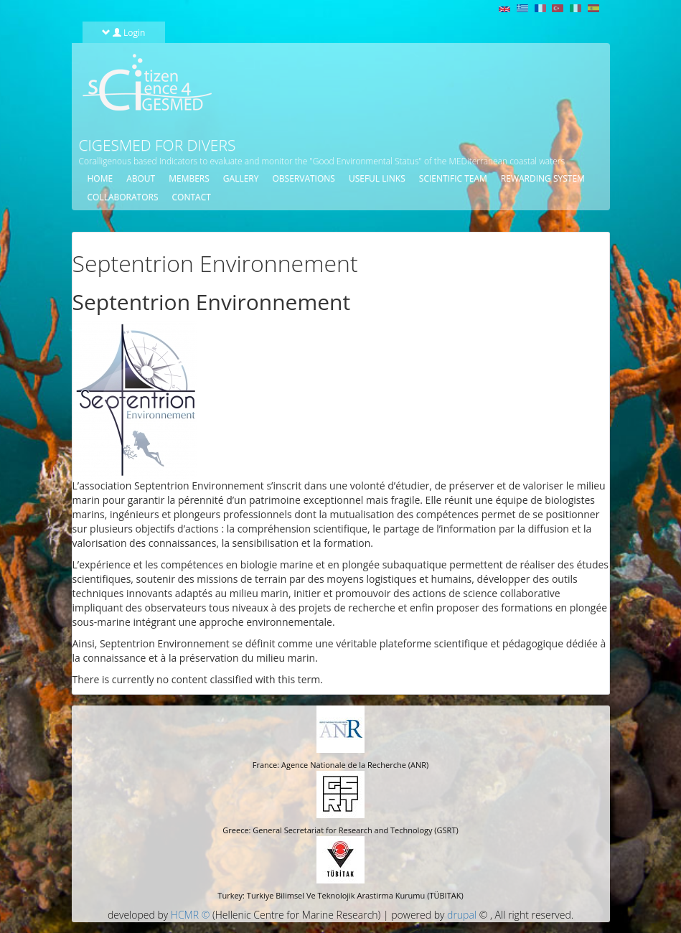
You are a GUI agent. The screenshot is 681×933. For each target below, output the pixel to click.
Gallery (241, 178)
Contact (191, 197)
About (140, 178)
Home (100, 178)
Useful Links (377, 178)
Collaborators (123, 197)
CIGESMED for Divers (157, 145)
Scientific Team (453, 178)
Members (189, 178)
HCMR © (190, 915)
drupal (461, 915)
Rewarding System (543, 178)
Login (124, 32)
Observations (303, 178)
